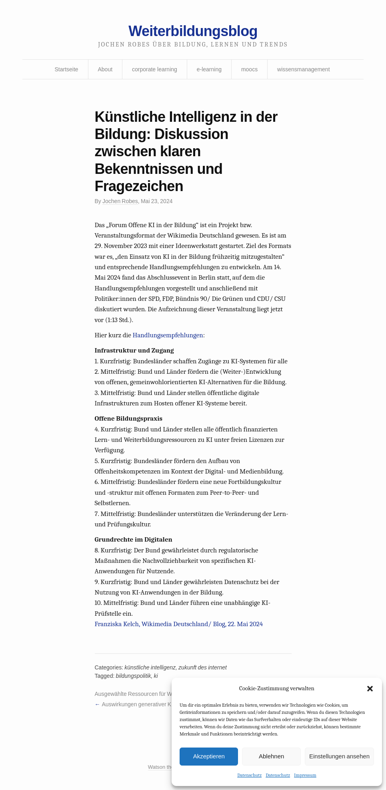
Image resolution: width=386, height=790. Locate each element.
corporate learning (154, 69)
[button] (370, 689)
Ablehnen (271, 756)
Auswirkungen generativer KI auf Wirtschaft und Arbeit (168, 704)
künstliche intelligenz (150, 667)
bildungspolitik (133, 676)
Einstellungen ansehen (339, 756)
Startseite (66, 69)
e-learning (209, 69)
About (105, 69)
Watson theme (164, 767)
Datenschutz (249, 775)
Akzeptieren (209, 756)
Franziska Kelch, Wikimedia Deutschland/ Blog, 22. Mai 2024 (179, 624)
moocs (249, 69)
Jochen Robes (120, 201)
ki (156, 676)
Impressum (305, 775)
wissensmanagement (303, 69)
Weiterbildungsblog (192, 31)
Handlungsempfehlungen (168, 335)
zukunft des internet (202, 667)
